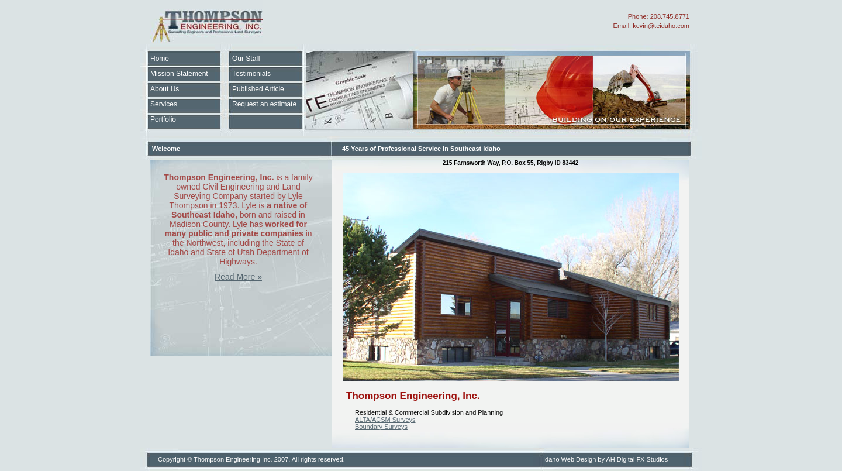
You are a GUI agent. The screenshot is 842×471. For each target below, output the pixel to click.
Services (163, 104)
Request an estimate (264, 104)
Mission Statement (179, 74)
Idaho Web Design (569, 459)
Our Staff (246, 58)
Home (159, 58)
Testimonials (251, 74)
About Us (164, 89)
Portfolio (163, 119)
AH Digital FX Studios (637, 459)
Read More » (238, 276)
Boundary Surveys (381, 426)
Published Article (258, 89)
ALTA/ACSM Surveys (385, 419)
